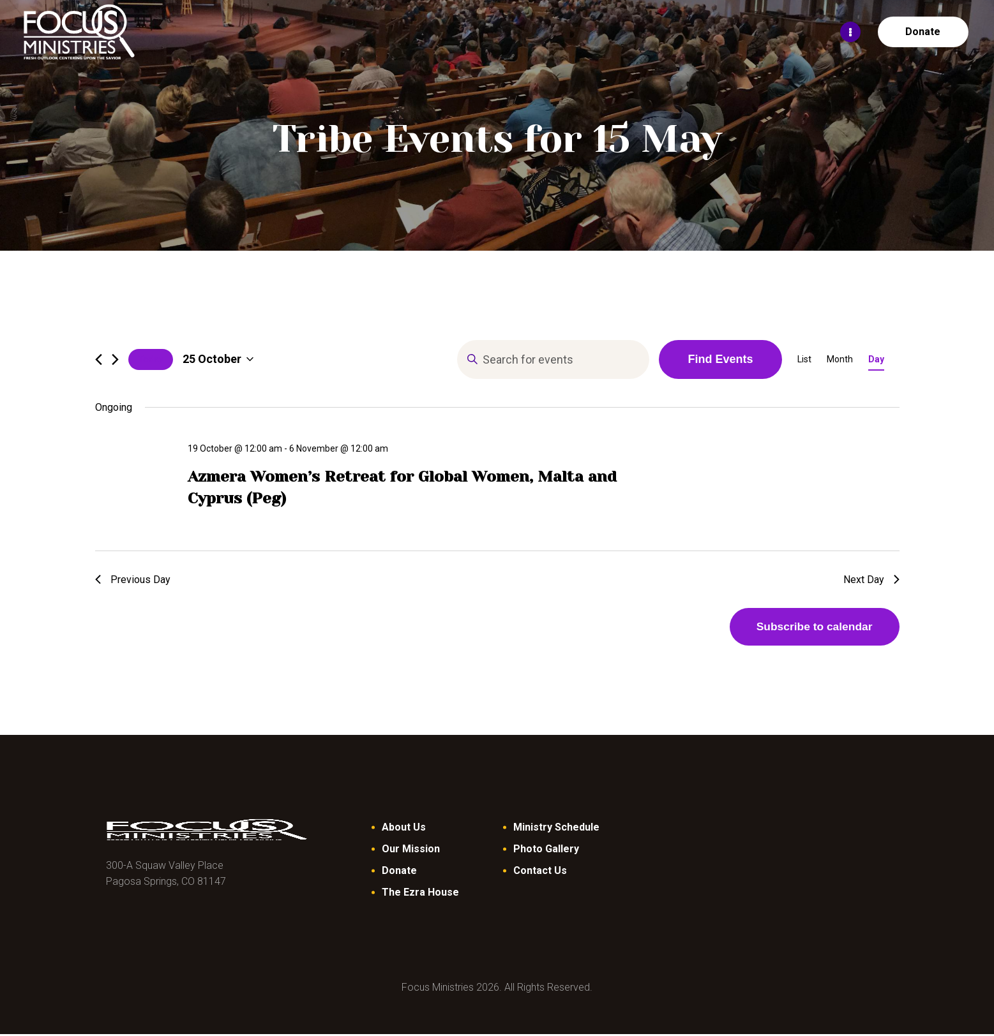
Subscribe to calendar (810, 627)
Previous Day (132, 580)
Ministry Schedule (556, 829)
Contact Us (540, 872)
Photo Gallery (546, 851)
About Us (404, 829)
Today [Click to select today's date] (150, 359)
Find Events (720, 359)
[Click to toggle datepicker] (218, 359)
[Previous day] (98, 359)
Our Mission (411, 851)
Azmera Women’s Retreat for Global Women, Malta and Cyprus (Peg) (402, 487)
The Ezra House (420, 894)
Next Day (871, 580)
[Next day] (115, 359)
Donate (399, 872)
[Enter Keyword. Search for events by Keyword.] (553, 359)
